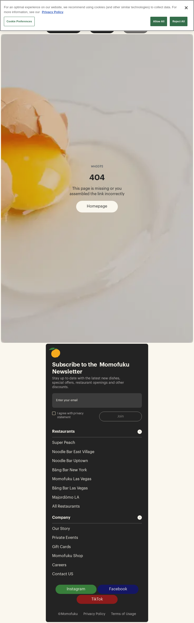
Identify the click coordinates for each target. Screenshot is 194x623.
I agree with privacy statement (67, 415)
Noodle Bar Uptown (70, 461)
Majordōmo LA (65, 497)
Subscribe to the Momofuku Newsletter (90, 368)
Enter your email (67, 400)
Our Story (61, 529)
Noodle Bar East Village (73, 452)
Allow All (158, 21)
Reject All (178, 21)
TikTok (97, 599)
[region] (97, 15)
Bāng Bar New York (69, 470)
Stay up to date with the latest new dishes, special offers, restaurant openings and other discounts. (88, 383)
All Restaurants (66, 506)
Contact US (62, 574)
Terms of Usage (123, 614)
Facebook (118, 589)
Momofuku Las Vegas (71, 479)
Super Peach (63, 443)
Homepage (97, 206)
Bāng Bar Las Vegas (70, 488)
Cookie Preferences (19, 21)
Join (120, 416)
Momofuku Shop (67, 556)
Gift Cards (61, 547)
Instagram (76, 589)
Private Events (65, 538)
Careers (59, 565)
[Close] (186, 7)
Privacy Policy (94, 614)
